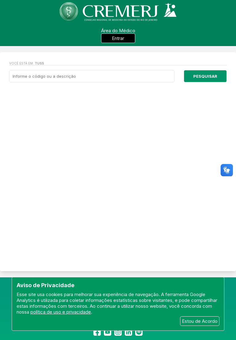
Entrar (118, 38)
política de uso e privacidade (60, 312)
